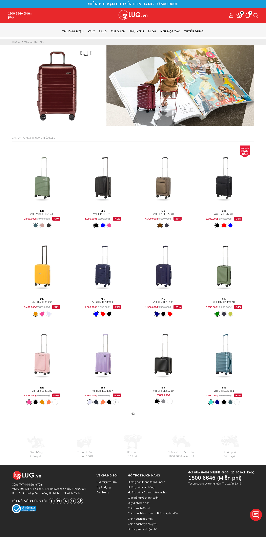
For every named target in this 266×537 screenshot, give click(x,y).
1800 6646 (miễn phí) (181, 456)
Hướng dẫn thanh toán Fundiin (146, 482)
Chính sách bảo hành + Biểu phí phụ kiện (153, 513)
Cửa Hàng (103, 492)
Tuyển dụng (104, 487)
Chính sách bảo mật (140, 518)
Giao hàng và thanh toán (143, 497)
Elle (42, 210)
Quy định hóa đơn (138, 503)
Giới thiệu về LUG (107, 482)
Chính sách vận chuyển (142, 524)
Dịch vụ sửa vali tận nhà (142, 529)
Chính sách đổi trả (139, 508)
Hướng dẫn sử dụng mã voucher (147, 492)
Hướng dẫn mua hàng (141, 487)
